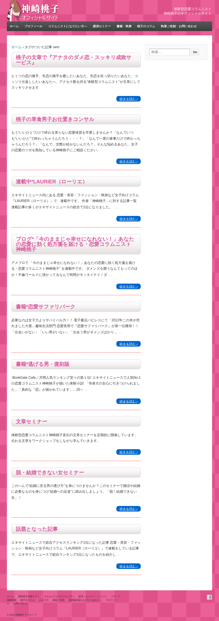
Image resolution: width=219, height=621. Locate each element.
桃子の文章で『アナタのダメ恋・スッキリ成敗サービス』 (74, 60)
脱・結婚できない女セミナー (50, 472)
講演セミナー (102, 26)
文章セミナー (31, 421)
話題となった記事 (37, 529)
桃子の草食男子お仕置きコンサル (55, 119)
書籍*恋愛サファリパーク (45, 306)
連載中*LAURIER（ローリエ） (51, 181)
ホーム (14, 26)
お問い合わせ (20, 603)
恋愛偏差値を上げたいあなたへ (85, 600)
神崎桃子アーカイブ (25, 615)
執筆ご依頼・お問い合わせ (179, 26)
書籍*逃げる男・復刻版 (43, 364)
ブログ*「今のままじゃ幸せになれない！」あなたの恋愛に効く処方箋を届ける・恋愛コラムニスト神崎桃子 (75, 244)
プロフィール (33, 26)
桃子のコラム (146, 26)
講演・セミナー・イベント (92, 596)
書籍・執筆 (124, 26)
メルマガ (43, 600)
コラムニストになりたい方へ (67, 26)
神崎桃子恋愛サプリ (28, 596)
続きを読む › (129, 99)
